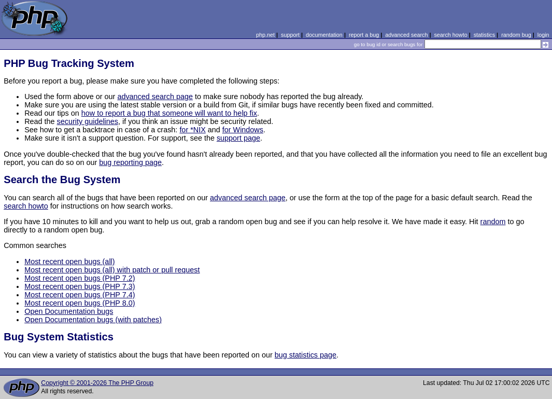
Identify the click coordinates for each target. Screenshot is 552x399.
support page (238, 138)
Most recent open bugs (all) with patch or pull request (112, 270)
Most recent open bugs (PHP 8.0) (79, 303)
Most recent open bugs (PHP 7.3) (79, 286)
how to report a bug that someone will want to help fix (169, 113)
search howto (450, 35)
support (290, 35)
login (543, 35)
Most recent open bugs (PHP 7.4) (79, 295)
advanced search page (155, 96)
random (493, 221)
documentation (324, 35)
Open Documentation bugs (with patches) (93, 319)
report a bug (364, 35)
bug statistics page (305, 355)
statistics (484, 35)
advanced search (406, 35)
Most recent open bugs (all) (69, 261)
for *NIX (192, 130)
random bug (516, 35)
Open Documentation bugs (68, 311)
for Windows (242, 130)
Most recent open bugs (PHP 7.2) (79, 278)
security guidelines (87, 121)
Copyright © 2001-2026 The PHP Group (97, 383)
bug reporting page (130, 162)
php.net (265, 35)
